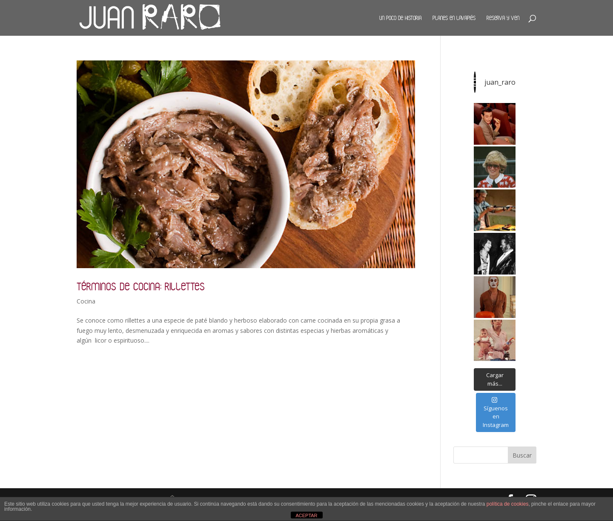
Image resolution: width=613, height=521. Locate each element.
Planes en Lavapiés (454, 18)
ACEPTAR (306, 515)
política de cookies (508, 504)
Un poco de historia (400, 18)
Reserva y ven (503, 18)
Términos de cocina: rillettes (141, 286)
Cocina (86, 301)
